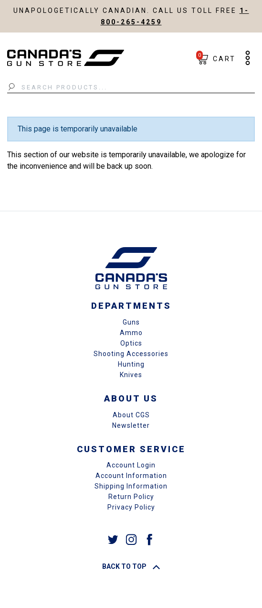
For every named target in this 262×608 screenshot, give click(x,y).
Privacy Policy (131, 507)
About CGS (131, 415)
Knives (131, 375)
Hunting (131, 364)
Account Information (131, 475)
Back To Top (131, 566)
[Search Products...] (131, 87)
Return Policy (131, 496)
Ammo (131, 333)
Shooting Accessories (131, 354)
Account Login (131, 465)
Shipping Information (131, 486)
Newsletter (131, 425)
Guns (131, 322)
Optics (131, 343)
